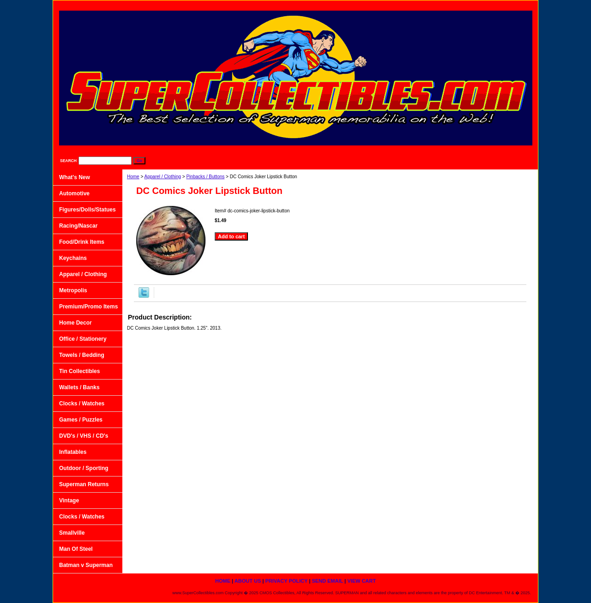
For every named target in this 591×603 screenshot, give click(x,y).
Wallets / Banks (79, 387)
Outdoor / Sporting (84, 468)
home (336, 4)
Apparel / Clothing (163, 176)
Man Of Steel (76, 549)
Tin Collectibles (79, 371)
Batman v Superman (86, 565)
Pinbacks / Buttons (205, 176)
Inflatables (72, 452)
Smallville (71, 533)
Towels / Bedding (81, 355)
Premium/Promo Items (88, 306)
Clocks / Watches (81, 403)
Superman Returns (84, 484)
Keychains (73, 258)
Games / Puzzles (81, 419)
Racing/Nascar (78, 226)
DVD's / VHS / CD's (83, 436)
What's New (74, 177)
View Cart (514, 4)
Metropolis (73, 290)
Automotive (74, 193)
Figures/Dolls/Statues (87, 209)
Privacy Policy (421, 4)
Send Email (470, 4)
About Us (373, 4)
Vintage (69, 500)
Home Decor (75, 323)
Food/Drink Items (81, 242)
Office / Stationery (83, 339)
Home (133, 176)
